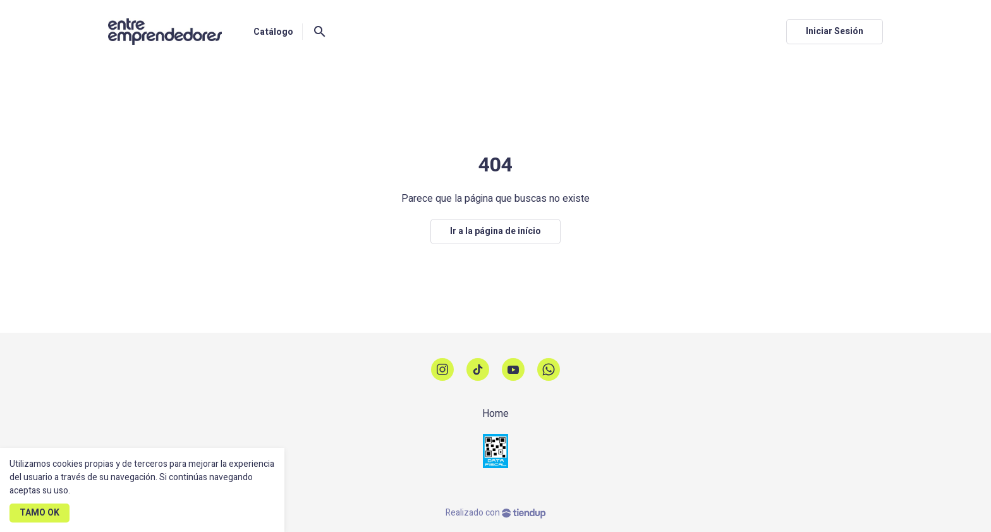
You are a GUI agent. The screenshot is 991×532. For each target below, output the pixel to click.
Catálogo (273, 32)
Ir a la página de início (495, 231)
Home (495, 413)
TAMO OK (39, 512)
